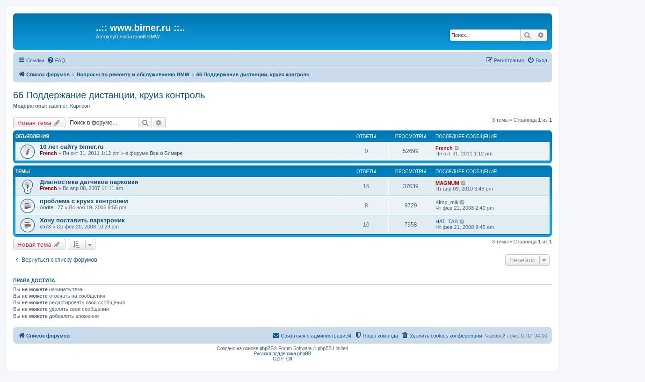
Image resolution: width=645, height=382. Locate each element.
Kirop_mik (446, 202)
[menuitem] (56, 60)
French (48, 153)
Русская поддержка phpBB (282, 353)
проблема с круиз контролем (84, 201)
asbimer (58, 106)
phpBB (267, 348)
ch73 (45, 226)
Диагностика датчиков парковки (89, 181)
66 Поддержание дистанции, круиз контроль (109, 95)
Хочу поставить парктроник (82, 220)
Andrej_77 (51, 207)
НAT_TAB (446, 221)
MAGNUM (447, 183)
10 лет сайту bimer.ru (72, 146)
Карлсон (80, 106)
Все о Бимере (166, 153)
